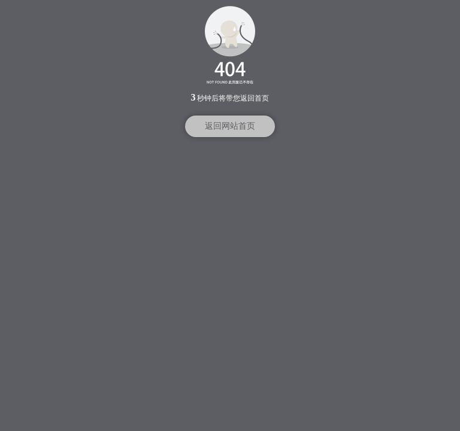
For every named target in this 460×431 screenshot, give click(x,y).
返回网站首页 (230, 126)
